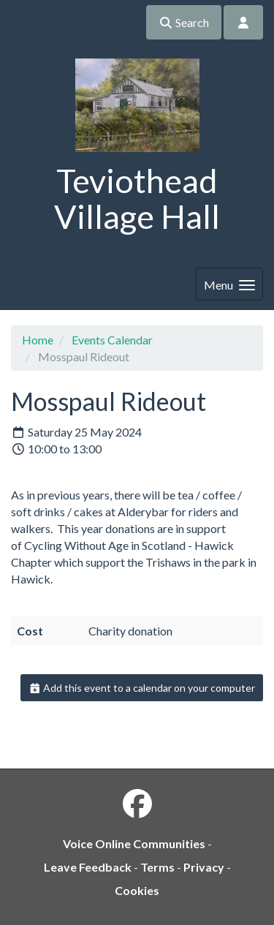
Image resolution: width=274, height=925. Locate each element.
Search (184, 22)
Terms (157, 867)
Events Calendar (112, 340)
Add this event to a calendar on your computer (142, 688)
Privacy (203, 867)
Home (37, 340)
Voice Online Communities (134, 843)
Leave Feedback (88, 867)
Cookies (137, 890)
